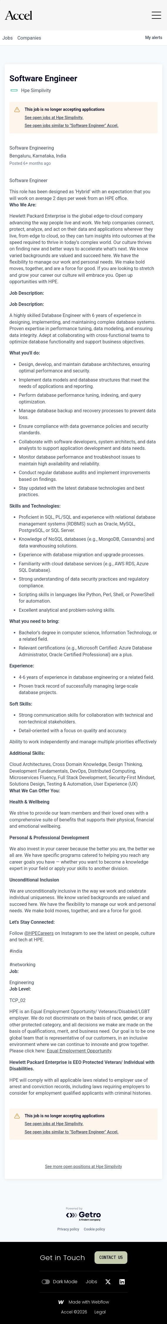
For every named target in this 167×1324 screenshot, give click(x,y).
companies (29, 38)
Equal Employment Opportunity (79, 1051)
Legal (100, 1312)
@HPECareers (39, 933)
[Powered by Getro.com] (83, 1214)
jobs (7, 38)
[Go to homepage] (18, 15)
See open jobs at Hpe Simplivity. (54, 117)
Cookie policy (94, 1229)
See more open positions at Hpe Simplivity (83, 1166)
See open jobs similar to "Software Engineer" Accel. (72, 125)
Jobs (91, 1282)
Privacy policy (68, 1229)
